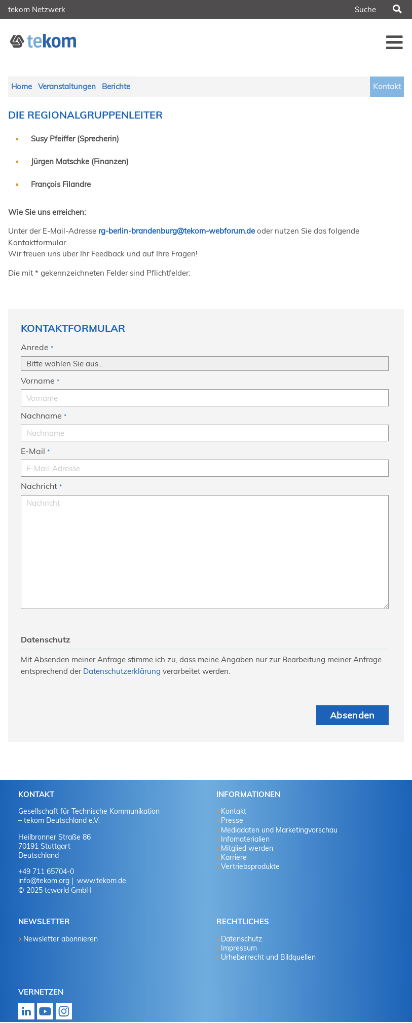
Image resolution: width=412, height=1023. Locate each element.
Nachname (43, 417)
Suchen (396, 9)
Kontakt (386, 87)
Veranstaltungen (68, 87)
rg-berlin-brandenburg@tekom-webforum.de (176, 232)
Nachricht (41, 488)
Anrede (37, 349)
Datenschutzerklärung (122, 672)
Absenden (352, 716)
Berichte (118, 87)
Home (22, 87)
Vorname (40, 382)
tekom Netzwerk (36, 9)
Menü (394, 42)
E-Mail (35, 453)
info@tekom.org (43, 881)
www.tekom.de (100, 881)
